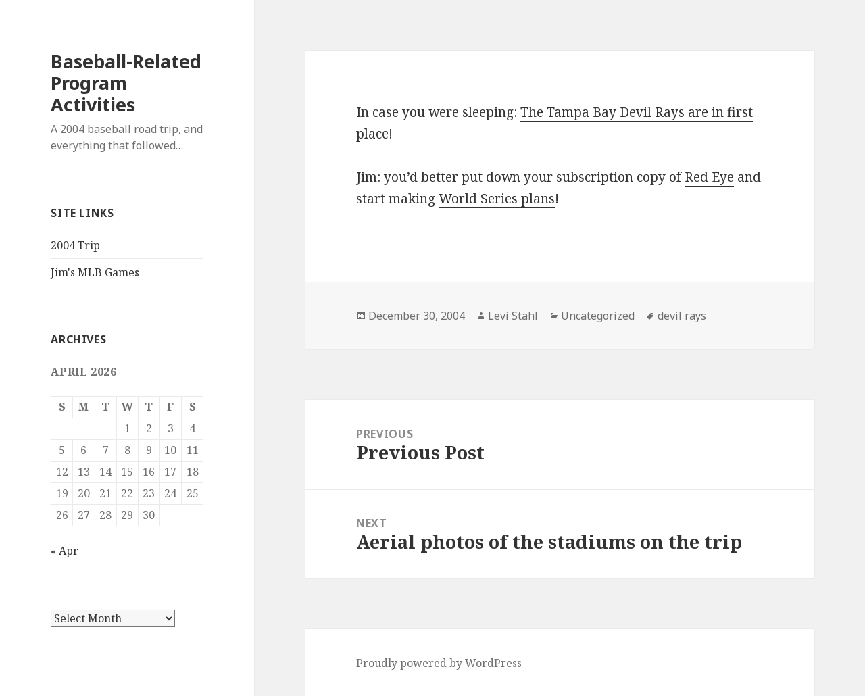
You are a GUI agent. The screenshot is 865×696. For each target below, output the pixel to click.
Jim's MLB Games (95, 272)
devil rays (682, 315)
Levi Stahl (513, 315)
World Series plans (497, 198)
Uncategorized (598, 315)
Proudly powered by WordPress (439, 662)
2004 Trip (75, 245)
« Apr (64, 550)
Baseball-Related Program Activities (126, 83)
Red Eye (709, 177)
